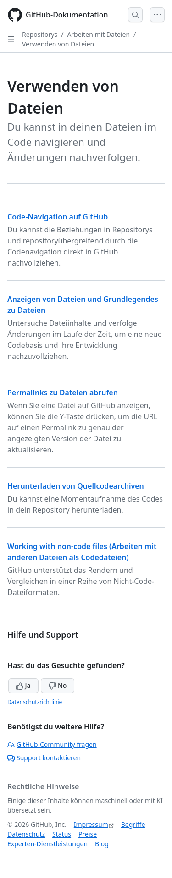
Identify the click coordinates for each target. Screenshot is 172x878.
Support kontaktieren (44, 757)
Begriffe (133, 824)
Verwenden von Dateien (58, 44)
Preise (87, 834)
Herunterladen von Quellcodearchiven (75, 486)
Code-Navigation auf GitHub (57, 217)
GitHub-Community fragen (52, 744)
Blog (102, 843)
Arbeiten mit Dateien (98, 34)
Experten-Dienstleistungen (47, 843)
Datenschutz (26, 834)
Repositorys (39, 34)
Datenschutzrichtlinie (34, 702)
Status (61, 834)
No (58, 685)
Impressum (91, 824)
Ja (23, 685)
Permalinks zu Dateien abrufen (62, 392)
